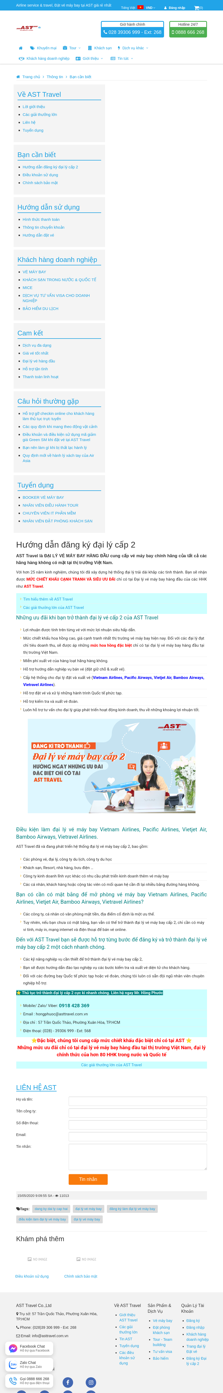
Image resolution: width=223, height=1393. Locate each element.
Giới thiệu (89, 58)
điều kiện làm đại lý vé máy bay (42, 1219)
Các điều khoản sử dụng (127, 1358)
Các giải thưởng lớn (40, 114)
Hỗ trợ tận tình (35, 369)
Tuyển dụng (33, 130)
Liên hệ (29, 122)
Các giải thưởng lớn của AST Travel (53, 607)
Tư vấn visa (162, 1351)
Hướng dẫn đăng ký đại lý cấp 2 (50, 167)
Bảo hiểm (161, 1358)
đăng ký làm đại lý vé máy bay (132, 1209)
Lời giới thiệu (34, 106)
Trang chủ (31, 76)
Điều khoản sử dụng (40, 175)
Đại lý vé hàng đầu (39, 361)
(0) (198, 8)
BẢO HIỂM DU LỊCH (40, 308)
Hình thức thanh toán (41, 219)
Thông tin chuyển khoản (43, 227)
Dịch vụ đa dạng (37, 345)
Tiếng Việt (138, 8)
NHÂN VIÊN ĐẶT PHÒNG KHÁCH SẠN (58, 521)
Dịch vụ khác (133, 48)
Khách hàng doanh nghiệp (44, 58)
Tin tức (122, 58)
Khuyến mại (43, 48)
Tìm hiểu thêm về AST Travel (48, 599)
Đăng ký (193, 1321)
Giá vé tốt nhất (35, 353)
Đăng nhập (196, 1327)
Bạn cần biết (80, 76)
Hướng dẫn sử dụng (49, 207)
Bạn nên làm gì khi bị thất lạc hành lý (55, 447)
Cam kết (30, 333)
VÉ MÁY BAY (34, 272)
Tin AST (125, 1339)
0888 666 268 (189, 32)
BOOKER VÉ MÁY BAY (43, 497)
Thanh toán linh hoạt (40, 376)
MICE (28, 287)
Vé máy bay (162, 1321)
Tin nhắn (88, 1179)
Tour (72, 48)
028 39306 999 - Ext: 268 (134, 32)
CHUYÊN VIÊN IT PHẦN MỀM (49, 513)
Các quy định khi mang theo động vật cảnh (60, 426)
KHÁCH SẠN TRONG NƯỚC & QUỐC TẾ (59, 279)
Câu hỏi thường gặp (48, 401)
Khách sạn (100, 48)
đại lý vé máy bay (88, 1209)
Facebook (68, 1382)
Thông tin (55, 76)
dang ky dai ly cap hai (51, 1209)
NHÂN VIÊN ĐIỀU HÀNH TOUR (50, 505)
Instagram (91, 1382)
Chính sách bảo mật (40, 182)
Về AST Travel (39, 94)
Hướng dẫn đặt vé (38, 235)
